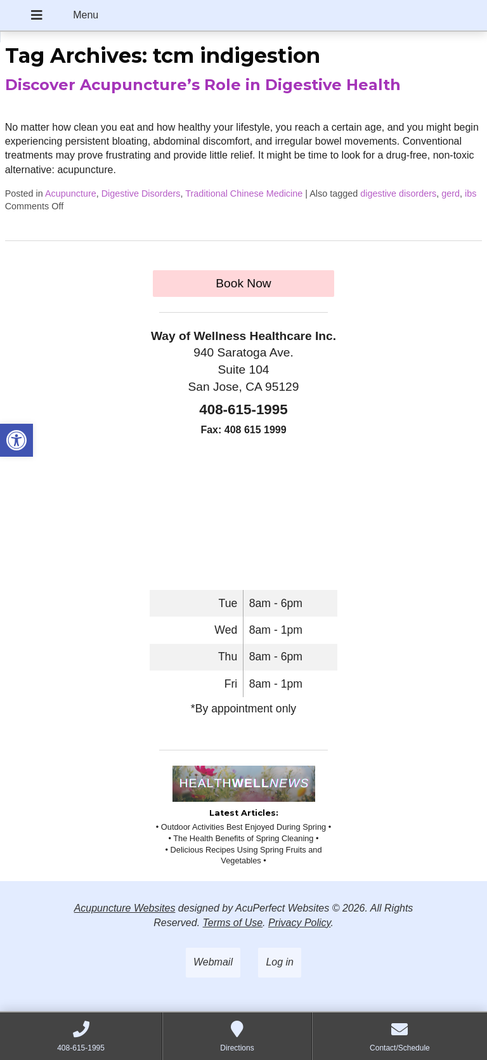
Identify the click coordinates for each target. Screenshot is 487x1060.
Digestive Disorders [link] (141, 193)
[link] (16, 440)
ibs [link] (470, 193)
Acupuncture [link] (70, 193)
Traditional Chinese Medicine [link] (243, 193)
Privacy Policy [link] (299, 922)
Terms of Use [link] (233, 922)
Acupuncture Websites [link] (125, 908)
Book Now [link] (243, 283)
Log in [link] (280, 962)
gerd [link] (450, 193)
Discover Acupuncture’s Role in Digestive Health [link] (203, 84)
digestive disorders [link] (398, 193)
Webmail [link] (213, 962)
